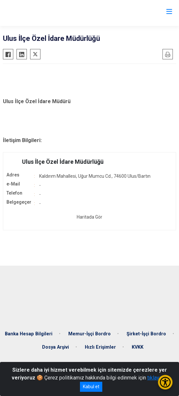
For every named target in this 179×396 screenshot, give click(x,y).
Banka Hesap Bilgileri (28, 334)
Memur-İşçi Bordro (89, 334)
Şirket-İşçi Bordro (146, 334)
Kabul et (91, 386)
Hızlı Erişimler (100, 347)
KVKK (137, 347)
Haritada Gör (89, 217)
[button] (89, 161)
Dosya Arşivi (55, 347)
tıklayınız (157, 378)
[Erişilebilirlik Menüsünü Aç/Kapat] (165, 382)
